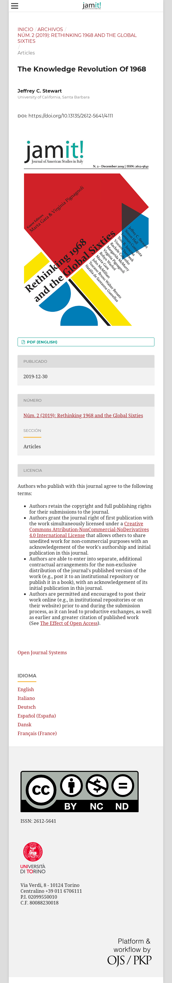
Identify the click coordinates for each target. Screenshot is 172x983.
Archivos (50, 29)
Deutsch (27, 707)
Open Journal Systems (42, 652)
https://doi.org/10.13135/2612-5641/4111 (70, 116)
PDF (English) (41, 342)
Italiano (26, 698)
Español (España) (37, 716)
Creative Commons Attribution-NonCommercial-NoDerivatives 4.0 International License (89, 529)
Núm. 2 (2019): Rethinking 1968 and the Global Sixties (77, 38)
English (26, 689)
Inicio (25, 29)
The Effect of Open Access (69, 623)
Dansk (24, 724)
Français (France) (37, 733)
